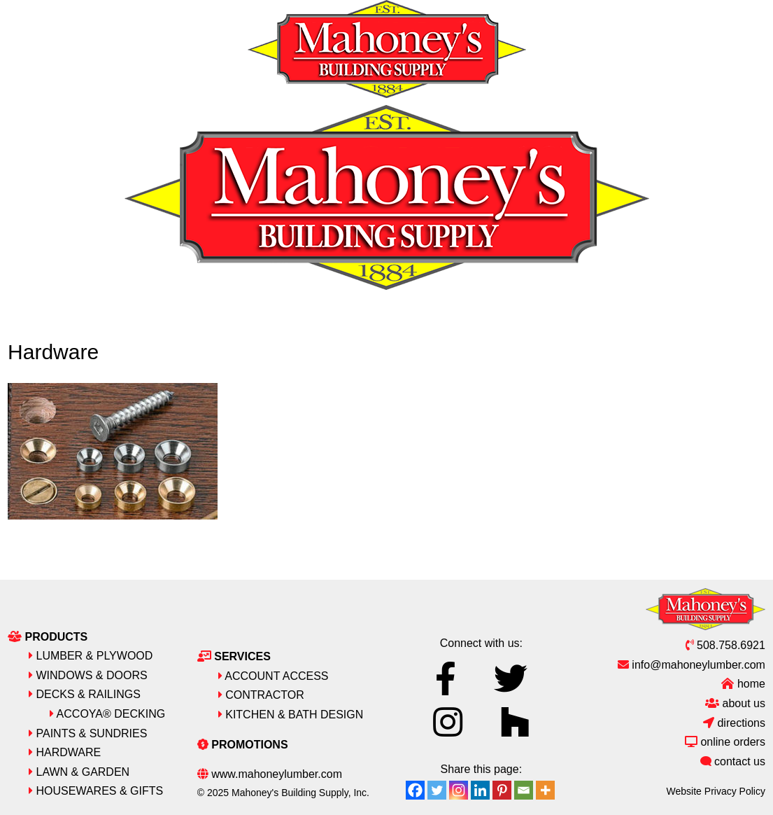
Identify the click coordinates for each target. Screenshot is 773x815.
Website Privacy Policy (716, 791)
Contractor (261, 695)
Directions (734, 723)
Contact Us (732, 761)
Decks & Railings (85, 694)
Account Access (273, 676)
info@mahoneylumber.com (691, 665)
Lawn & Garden (79, 772)
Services (234, 656)
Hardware (65, 752)
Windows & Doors (88, 675)
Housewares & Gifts (96, 791)
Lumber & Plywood (91, 656)
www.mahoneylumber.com (269, 774)
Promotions (242, 745)
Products (47, 637)
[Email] (523, 790)
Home (743, 684)
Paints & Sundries (88, 733)
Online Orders (725, 742)
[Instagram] (458, 790)
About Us (735, 703)
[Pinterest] (501, 790)
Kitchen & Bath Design (291, 714)
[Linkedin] (480, 790)
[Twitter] (436, 790)
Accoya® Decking (107, 714)
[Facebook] (415, 790)
